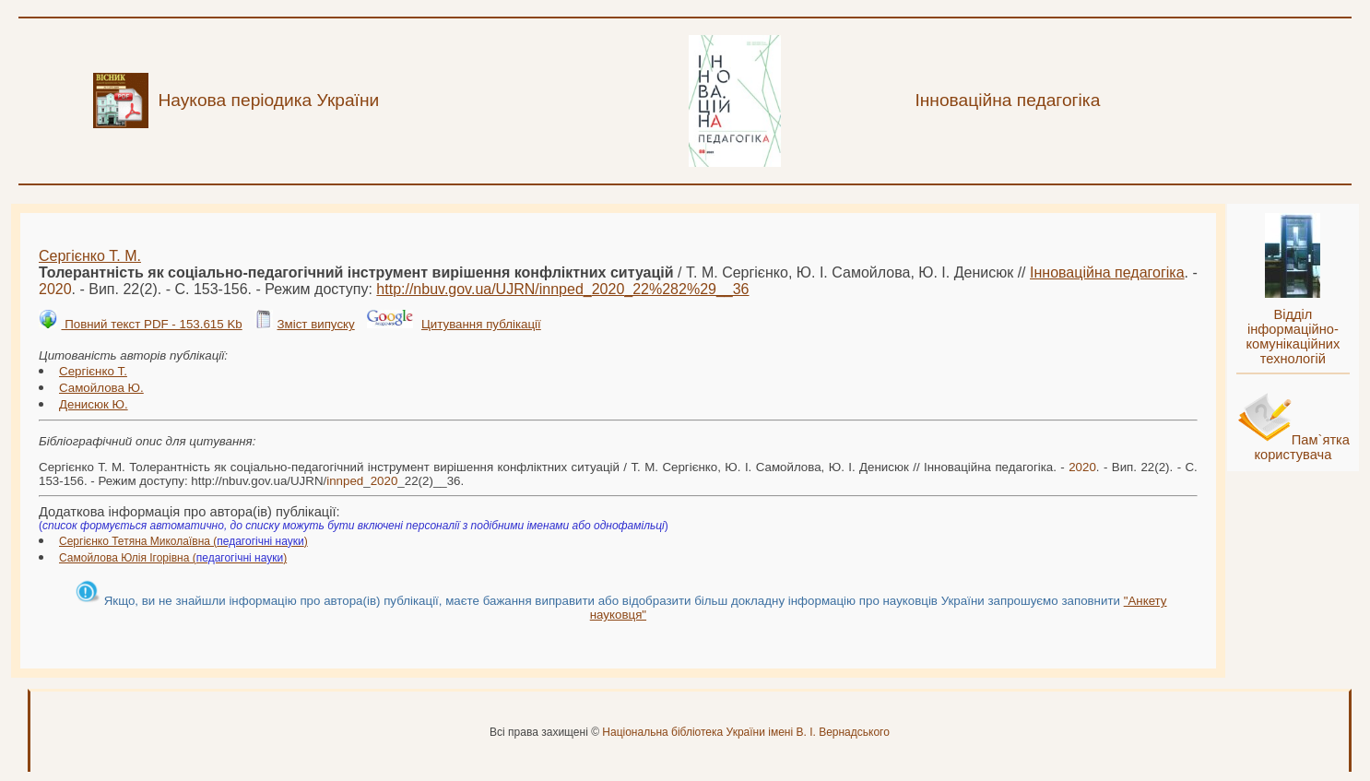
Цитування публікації (481, 324)
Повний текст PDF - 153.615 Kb (151, 324)
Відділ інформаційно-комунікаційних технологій (1293, 336)
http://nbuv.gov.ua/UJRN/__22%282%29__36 (562, 289)
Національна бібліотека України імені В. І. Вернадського (746, 732)
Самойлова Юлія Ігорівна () (173, 557)
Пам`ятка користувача (1302, 447)
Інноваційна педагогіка (1107, 272)
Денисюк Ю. (93, 404)
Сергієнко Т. (93, 371)
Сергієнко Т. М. (90, 256)
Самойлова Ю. (101, 388)
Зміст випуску (315, 324)
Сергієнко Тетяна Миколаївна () (183, 541)
